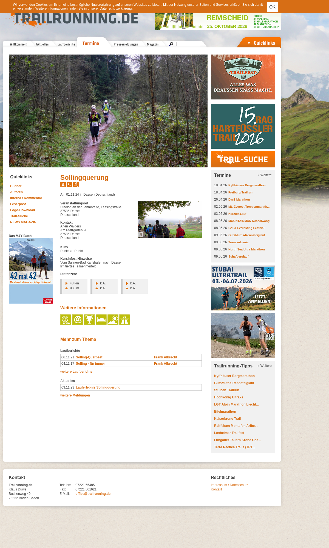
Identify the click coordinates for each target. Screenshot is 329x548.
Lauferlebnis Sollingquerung (98, 387)
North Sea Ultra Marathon (246, 249)
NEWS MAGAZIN (23, 222)
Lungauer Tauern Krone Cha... (237, 440)
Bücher (15, 186)
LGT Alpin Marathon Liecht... (236, 404)
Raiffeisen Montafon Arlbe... (235, 426)
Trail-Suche (19, 216)
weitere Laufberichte (76, 371)
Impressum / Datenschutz (229, 485)
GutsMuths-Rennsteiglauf (246, 235)
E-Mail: (64, 494)
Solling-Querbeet (89, 357)
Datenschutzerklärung (116, 8)
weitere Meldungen (75, 395)
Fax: (62, 489)
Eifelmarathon (225, 411)
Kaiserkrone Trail (227, 419)
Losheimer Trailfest (229, 433)
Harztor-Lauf (237, 213)
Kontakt (216, 489)
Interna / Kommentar (26, 198)
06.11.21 (67, 357)
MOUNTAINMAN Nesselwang (249, 220)
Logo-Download (22, 210)
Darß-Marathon (239, 199)
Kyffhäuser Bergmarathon (247, 185)
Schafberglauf (238, 256)
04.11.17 (67, 364)
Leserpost (18, 204)
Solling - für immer (90, 364)
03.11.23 (67, 387)
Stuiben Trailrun (226, 390)
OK (272, 7)
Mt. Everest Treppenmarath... (249, 206)
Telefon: (65, 485)
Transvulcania (238, 242)
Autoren (16, 192)
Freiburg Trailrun (240, 192)
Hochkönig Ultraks (228, 397)
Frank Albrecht (165, 357)
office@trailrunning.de (92, 494)
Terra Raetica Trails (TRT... (234, 447)
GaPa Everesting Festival (246, 228)
